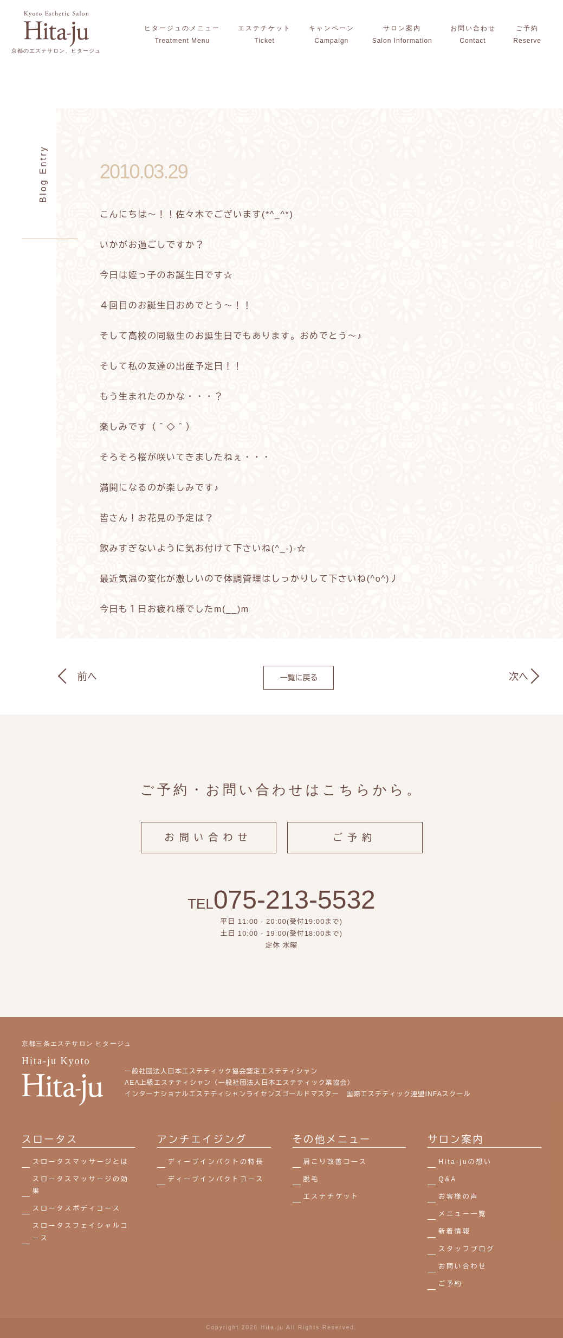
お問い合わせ (209, 849)
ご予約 (355, 849)
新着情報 (454, 1231)
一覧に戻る (299, 677)
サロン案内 (456, 1139)
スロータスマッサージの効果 (81, 1185)
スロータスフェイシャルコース (81, 1231)
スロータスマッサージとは (81, 1162)
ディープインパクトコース (216, 1179)
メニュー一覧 (462, 1214)
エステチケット (331, 1196)
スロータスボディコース (77, 1208)
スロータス (50, 1139)
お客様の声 (458, 1196)
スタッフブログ (466, 1249)
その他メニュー (332, 1139)
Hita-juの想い (465, 1162)
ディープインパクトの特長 (216, 1162)
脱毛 (311, 1179)
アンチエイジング (202, 1139)
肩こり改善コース (335, 1162)
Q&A (447, 1179)
